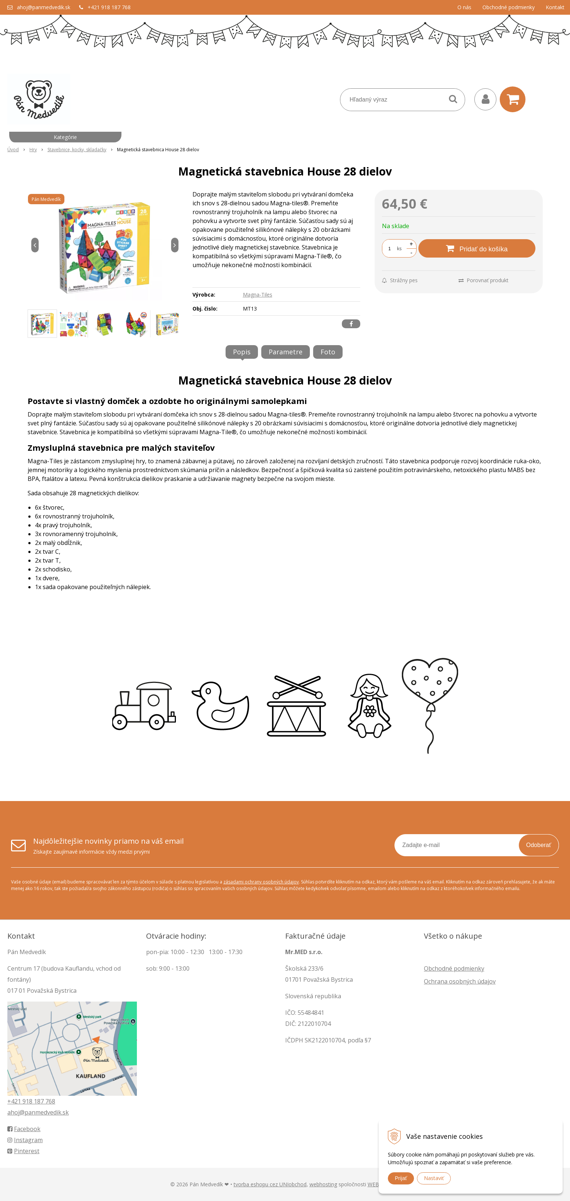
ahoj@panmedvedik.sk (43, 7)
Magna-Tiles (257, 294)
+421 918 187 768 (109, 7)
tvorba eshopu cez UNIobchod (270, 1184)
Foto (328, 351)
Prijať (401, 1178)
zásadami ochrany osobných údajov (261, 882)
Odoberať (538, 845)
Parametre (285, 351)
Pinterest (23, 1151)
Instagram (25, 1140)
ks (399, 248)
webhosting (323, 1184)
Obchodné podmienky (508, 7)
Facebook (23, 1129)
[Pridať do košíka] (476, 248)
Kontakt (555, 7)
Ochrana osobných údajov (460, 981)
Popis (242, 351)
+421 (14, 1101)
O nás (464, 7)
